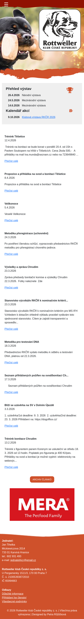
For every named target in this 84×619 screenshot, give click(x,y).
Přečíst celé (11, 161)
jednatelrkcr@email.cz (23, 560)
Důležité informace (12, 593)
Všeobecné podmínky (14, 601)
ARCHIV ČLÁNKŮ (42, 479)
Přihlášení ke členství (14, 597)
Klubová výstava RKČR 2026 (38, 117)
